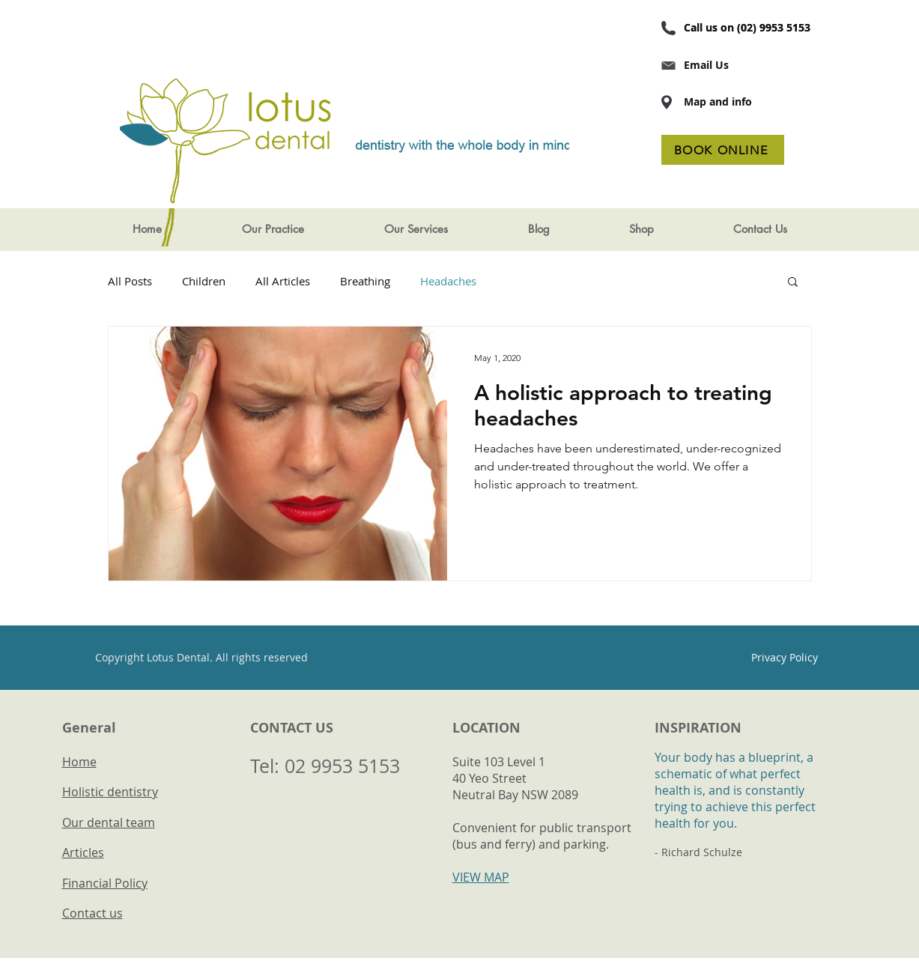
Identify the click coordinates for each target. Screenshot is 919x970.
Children (203, 281)
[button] (272, 229)
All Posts (130, 281)
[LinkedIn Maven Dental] (886, 182)
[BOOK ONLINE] (722, 150)
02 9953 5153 (342, 766)
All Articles (282, 281)
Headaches (448, 281)
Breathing (365, 281)
